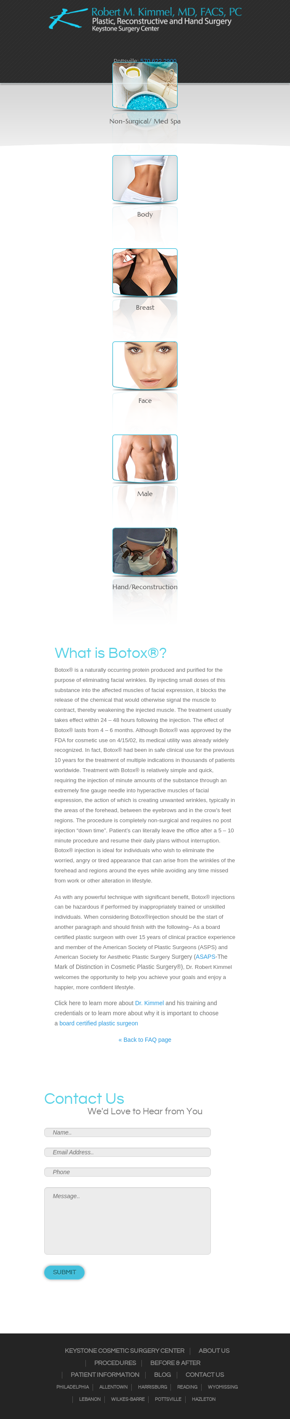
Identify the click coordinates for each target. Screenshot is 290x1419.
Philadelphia (72, 1387)
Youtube (172, 48)
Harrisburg (152, 1387)
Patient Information (105, 1375)
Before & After (175, 1363)
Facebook (117, 48)
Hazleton (204, 1399)
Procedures (115, 1363)
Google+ (161, 48)
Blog (162, 1375)
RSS (150, 48)
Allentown (113, 1387)
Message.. (127, 1221)
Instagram (128, 48)
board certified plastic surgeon (98, 1023)
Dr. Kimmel (149, 1003)
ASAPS (206, 956)
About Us (214, 1351)
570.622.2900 (159, 61)
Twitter (139, 48)
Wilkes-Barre (128, 1399)
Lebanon (90, 1399)
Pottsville (168, 1399)
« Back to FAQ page (145, 1039)
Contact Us (205, 1375)
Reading (187, 1387)
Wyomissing (223, 1387)
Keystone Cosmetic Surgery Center (124, 1351)
